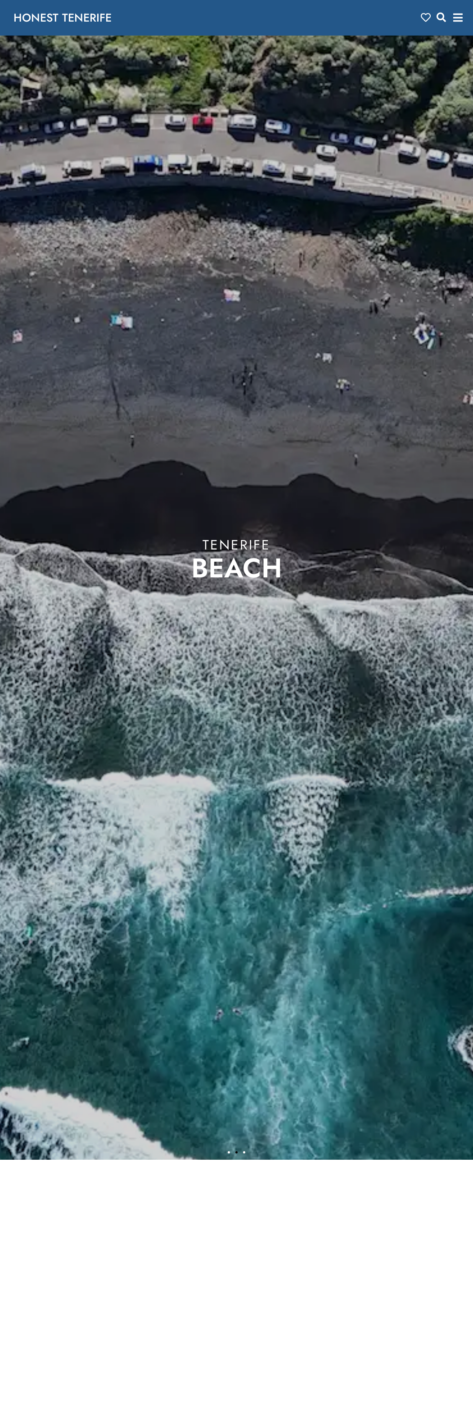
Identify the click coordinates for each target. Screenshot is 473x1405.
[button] (458, 18)
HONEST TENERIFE (63, 17)
